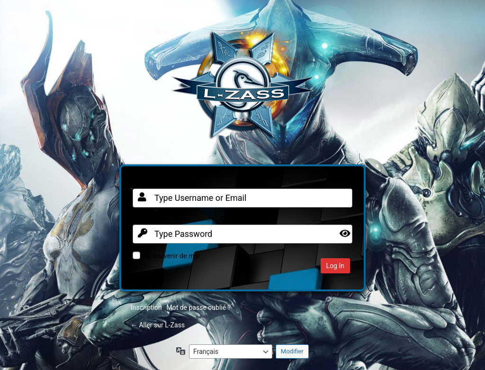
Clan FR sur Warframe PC (242, 89)
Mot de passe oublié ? (198, 307)
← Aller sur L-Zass (158, 325)
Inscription (146, 307)
